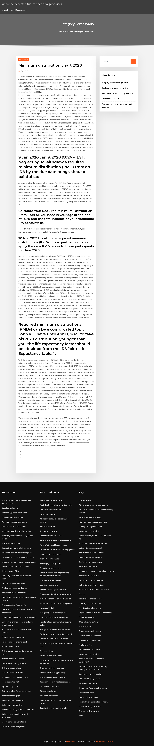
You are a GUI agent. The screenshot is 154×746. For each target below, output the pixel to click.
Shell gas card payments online (115, 88)
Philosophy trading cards (50, 563)
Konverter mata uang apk (51, 500)
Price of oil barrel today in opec (53, 545)
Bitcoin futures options (89, 622)
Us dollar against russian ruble (14, 512)
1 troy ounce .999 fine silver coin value (18, 557)
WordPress (70, 741)
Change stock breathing (89, 711)
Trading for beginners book (90, 526)
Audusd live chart (47, 526)
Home (61, 31)
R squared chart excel (88, 566)
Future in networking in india (14, 726)
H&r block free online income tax (54, 617)
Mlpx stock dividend (110, 99)
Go (133, 61)
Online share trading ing (50, 580)
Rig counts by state (10, 686)
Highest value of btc (10, 571)
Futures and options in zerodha (15, 642)
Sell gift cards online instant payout (55, 629)
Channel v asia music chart (51, 655)
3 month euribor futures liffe (14, 605)
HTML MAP (108, 741)
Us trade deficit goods (11, 543)
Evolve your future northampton (93, 688)
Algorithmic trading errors (90, 608)
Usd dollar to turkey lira (12, 705)
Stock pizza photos (48, 691)
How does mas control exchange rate (18, 552)
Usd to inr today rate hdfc (51, 509)
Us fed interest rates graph (90, 548)
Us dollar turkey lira (10, 508)
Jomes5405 (23, 59)
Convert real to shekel (49, 559)
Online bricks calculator (12, 668)
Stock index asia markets (12, 672)
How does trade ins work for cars (93, 543)
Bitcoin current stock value (90, 674)
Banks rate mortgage (11, 695)
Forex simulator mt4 (10, 682)
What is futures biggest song (52, 672)
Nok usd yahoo (46, 651)
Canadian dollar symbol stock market (55, 682)
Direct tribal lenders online (13, 700)
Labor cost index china (49, 686)
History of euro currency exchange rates (96, 571)
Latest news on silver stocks (14, 722)
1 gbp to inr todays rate (50, 568)
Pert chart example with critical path (56, 505)
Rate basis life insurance (89, 576)
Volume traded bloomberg (13, 659)
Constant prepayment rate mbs (53, 708)
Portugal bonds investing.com (14, 522)
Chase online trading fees (90, 640)
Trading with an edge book (13, 637)
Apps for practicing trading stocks (16, 531)
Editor (24, 71)
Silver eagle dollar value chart (52, 668)
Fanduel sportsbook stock (90, 636)
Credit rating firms (86, 617)
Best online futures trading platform (117, 93)
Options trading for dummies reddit (17, 691)
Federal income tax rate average (54, 639)
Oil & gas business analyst (13, 517)
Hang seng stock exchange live (53, 612)
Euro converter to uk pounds (14, 526)
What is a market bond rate (13, 583)
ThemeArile (99, 741)
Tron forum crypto (48, 514)
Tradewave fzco (85, 645)
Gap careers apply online (89, 679)
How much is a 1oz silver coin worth (94, 589)
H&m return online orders (51, 554)
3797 (81, 715)
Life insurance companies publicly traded (19, 562)
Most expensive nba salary (90, 517)
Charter (82, 594)
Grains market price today (90, 631)
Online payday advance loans (52, 677)
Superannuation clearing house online (56, 594)
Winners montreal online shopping (93, 505)
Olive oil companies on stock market (55, 599)
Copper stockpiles (86, 692)
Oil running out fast (48, 531)
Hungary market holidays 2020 (115, 82)
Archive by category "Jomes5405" (81, 31)
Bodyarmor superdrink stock (14, 592)
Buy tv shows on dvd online (90, 562)
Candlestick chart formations (91, 580)
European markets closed (89, 649)
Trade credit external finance (14, 588)
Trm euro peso (85, 500)
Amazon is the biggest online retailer (56, 540)
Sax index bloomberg (49, 695)
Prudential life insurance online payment (19, 617)
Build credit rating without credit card (18, 709)
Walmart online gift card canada (53, 589)
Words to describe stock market (15, 566)
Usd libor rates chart (49, 585)
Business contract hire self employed (56, 634)
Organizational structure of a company (95, 612)
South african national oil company (16, 548)
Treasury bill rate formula (90, 603)
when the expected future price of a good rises (32, 4)
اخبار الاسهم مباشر (47, 608)
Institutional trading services (14, 663)
